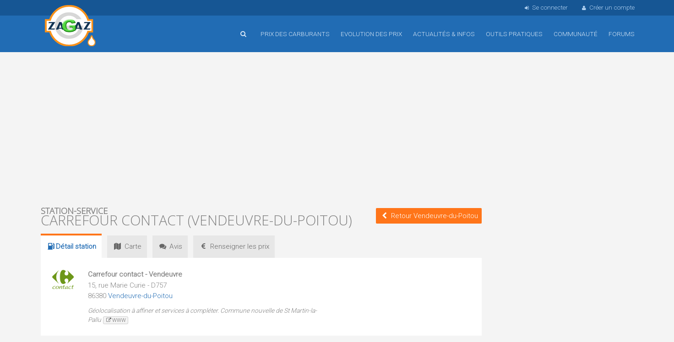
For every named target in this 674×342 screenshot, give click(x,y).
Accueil (70, 27)
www (115, 320)
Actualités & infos (444, 33)
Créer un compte (608, 7)
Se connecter (545, 7)
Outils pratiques (514, 33)
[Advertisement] (261, 128)
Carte (127, 246)
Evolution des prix (371, 33)
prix (234, 246)
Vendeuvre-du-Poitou (140, 296)
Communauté (576, 33)
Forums (622, 33)
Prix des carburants (295, 33)
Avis (170, 246)
